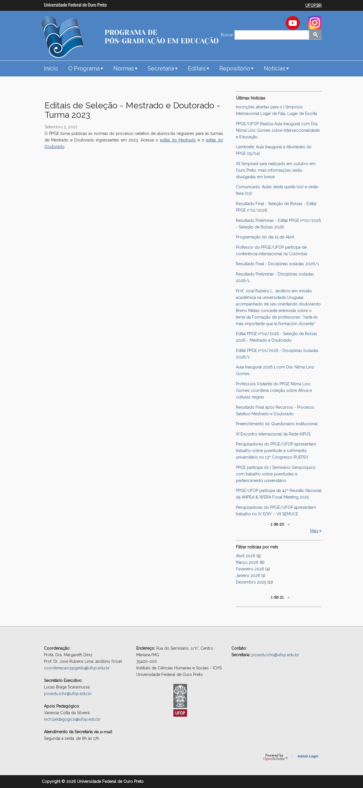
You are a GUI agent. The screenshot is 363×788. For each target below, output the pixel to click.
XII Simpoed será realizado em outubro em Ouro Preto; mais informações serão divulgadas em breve (276, 170)
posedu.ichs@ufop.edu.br (68, 693)
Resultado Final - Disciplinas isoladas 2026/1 (277, 264)
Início (51, 68)
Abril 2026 (245, 556)
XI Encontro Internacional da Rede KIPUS (273, 434)
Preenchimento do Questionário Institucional (277, 424)
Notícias (274, 68)
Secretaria (161, 68)
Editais (197, 68)
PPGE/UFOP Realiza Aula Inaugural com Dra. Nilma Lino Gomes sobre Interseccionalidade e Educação (278, 130)
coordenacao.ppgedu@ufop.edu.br (77, 668)
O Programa (84, 68)
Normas (123, 68)
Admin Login (307, 756)
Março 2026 (247, 562)
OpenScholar (275, 757)
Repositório (234, 68)
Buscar (227, 35)
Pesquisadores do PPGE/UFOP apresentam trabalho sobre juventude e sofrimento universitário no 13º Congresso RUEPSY (276, 450)
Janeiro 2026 (248, 575)
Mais (314, 530)
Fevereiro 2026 (250, 569)
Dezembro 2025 (251, 582)
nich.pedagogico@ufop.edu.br (72, 719)
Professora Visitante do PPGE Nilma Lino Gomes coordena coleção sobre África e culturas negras (274, 390)
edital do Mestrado (178, 140)
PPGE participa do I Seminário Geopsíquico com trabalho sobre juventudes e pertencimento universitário (276, 474)
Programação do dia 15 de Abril (265, 237)
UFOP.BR (313, 5)
